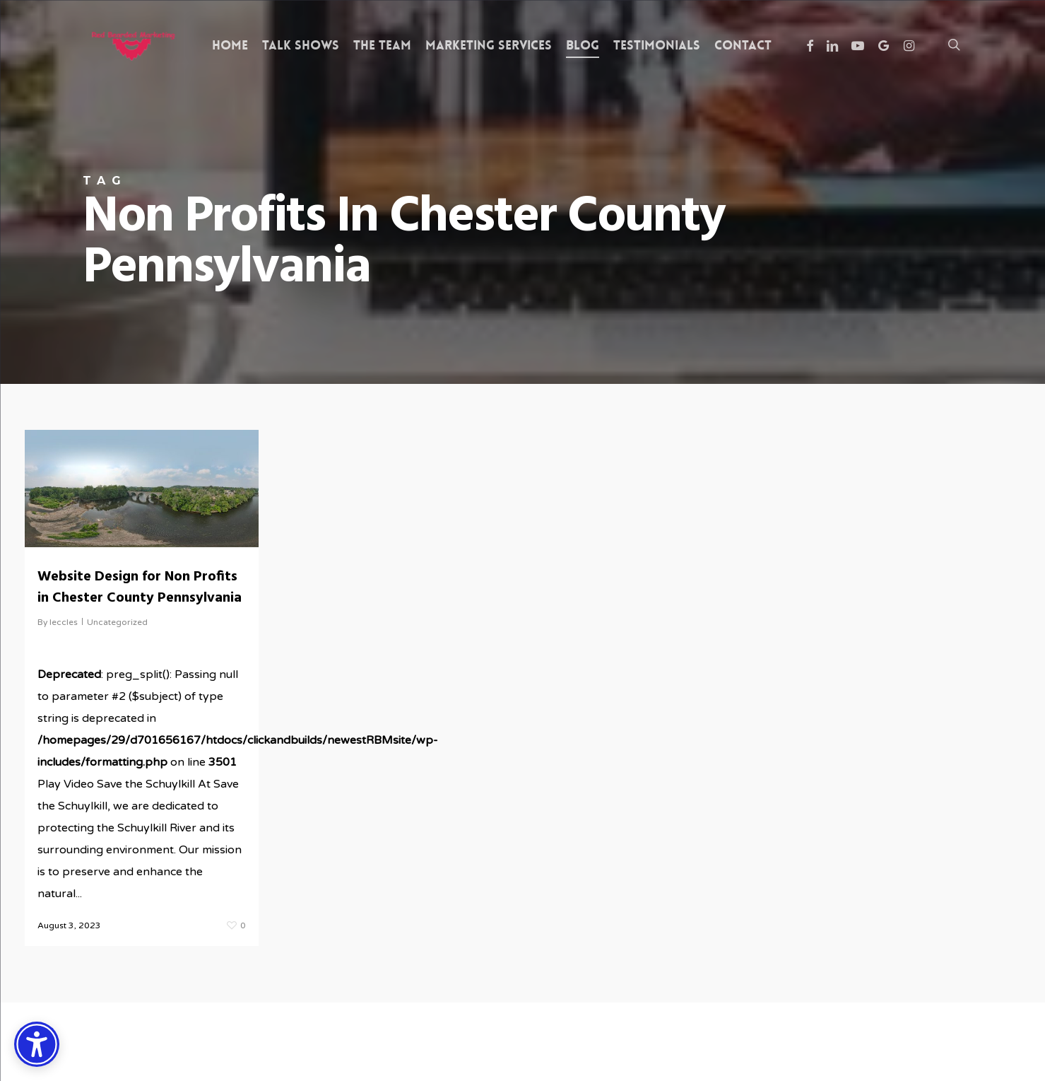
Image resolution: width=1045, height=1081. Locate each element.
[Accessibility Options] (36, 1044)
